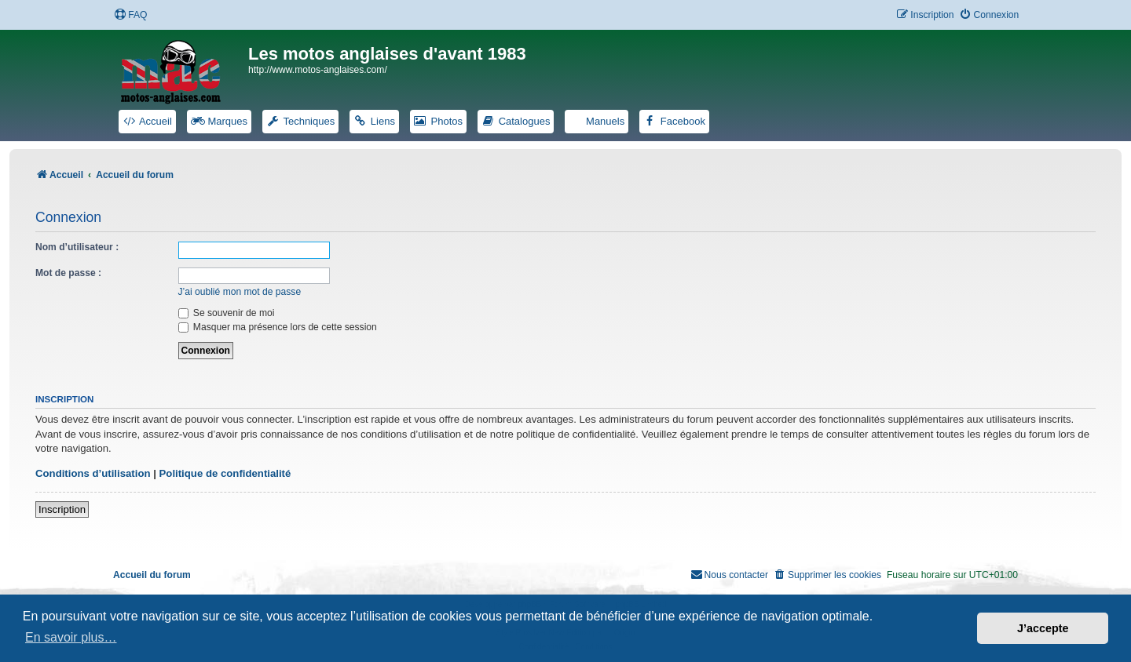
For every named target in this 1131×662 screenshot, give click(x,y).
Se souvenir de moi (226, 312)
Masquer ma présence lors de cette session (277, 327)
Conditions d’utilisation (93, 473)
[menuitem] (130, 15)
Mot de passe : (68, 272)
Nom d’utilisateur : (77, 247)
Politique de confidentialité (225, 473)
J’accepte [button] (1043, 628)
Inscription (62, 509)
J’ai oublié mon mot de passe (240, 291)
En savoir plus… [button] (71, 637)
